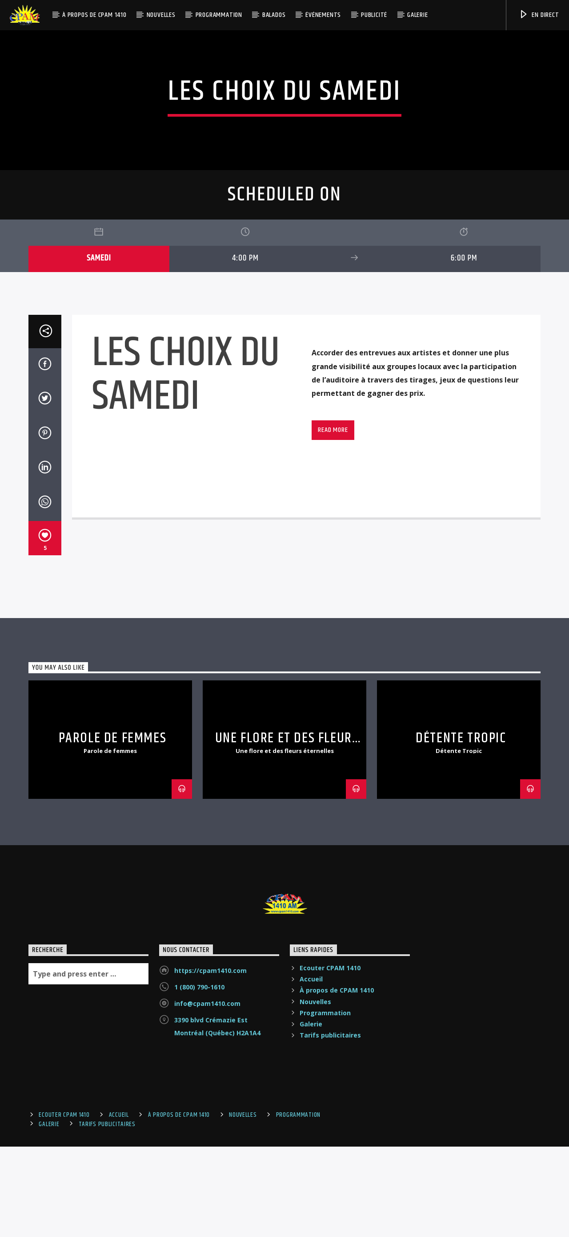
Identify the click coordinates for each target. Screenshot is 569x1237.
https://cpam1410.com (210, 1230)
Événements (323, 14)
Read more (333, 689)
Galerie (417, 14)
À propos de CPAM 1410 (94, 14)
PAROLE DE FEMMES (113, 998)
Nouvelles (161, 14)
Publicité (374, 14)
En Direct (539, 14)
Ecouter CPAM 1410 (330, 1228)
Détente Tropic (461, 998)
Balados (274, 14)
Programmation (219, 14)
